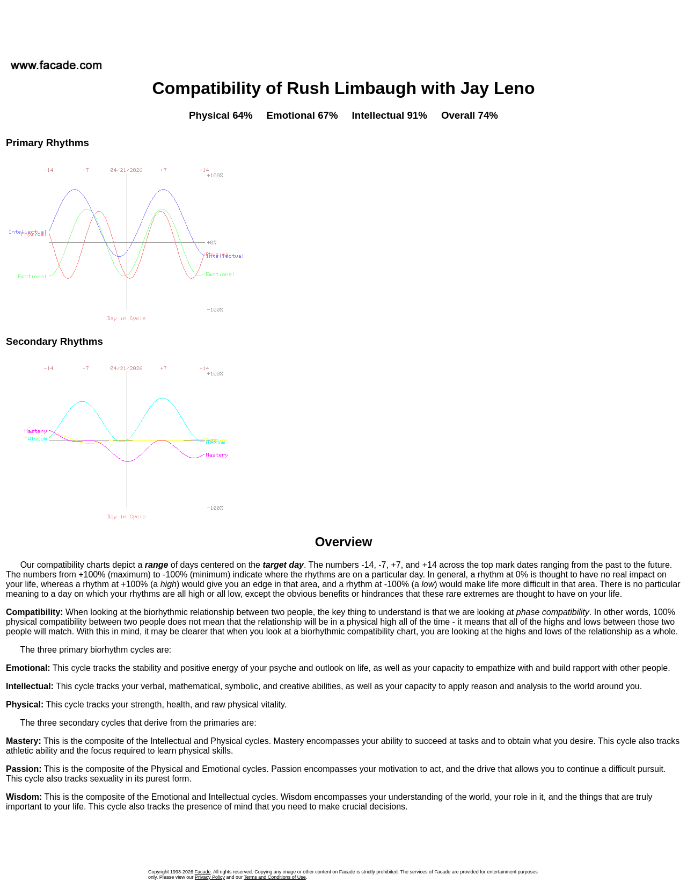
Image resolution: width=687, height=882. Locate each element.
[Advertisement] (343, 26)
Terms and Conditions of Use (275, 877)
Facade (203, 871)
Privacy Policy (210, 877)
